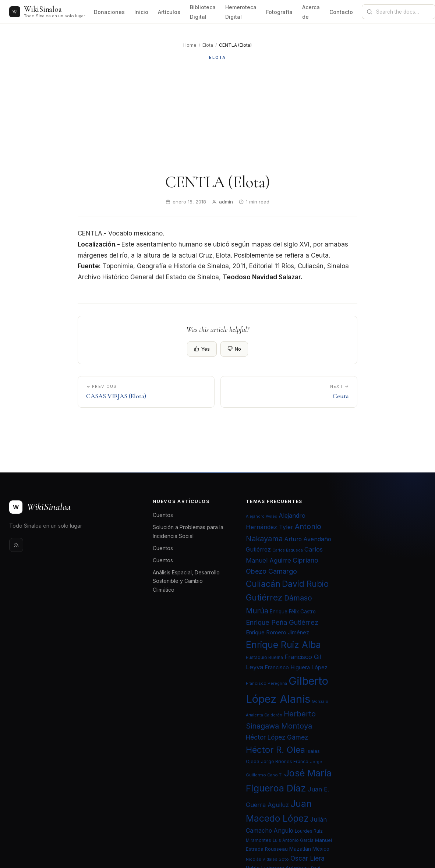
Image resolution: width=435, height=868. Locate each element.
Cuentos (163, 515)
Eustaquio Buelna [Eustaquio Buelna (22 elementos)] (264, 657)
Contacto (341, 12)
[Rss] (16, 545)
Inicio (141, 12)
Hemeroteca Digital (241, 12)
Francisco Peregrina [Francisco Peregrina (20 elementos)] (266, 683)
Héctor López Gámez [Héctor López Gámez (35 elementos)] (277, 737)
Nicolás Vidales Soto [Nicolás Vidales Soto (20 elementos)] (267, 859)
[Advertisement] (217, 116)
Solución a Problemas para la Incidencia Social (188, 531)
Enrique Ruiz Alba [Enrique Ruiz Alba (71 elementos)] (283, 644)
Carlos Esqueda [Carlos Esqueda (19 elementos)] (287, 550)
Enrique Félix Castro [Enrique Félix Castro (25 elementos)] (293, 611)
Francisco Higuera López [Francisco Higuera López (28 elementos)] (296, 667)
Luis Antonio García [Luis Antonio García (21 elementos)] (293, 840)
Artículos (169, 12)
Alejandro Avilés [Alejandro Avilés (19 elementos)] (261, 516)
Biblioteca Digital (203, 12)
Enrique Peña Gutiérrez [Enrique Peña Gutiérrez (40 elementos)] (282, 622)
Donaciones (109, 12)
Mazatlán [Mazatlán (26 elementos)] (300, 849)
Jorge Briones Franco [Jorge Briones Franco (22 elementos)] (284, 761)
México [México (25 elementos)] (320, 849)
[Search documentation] (403, 11)
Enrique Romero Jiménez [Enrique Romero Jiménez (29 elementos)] (277, 632)
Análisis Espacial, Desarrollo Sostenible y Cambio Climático (186, 580)
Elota (207, 45)
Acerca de (311, 12)
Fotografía (279, 12)
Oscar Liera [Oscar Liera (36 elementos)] (307, 858)
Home (190, 45)
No (234, 349)
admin (226, 202)
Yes (202, 349)
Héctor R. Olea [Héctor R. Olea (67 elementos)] (275, 749)
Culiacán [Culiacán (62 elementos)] (263, 584)
